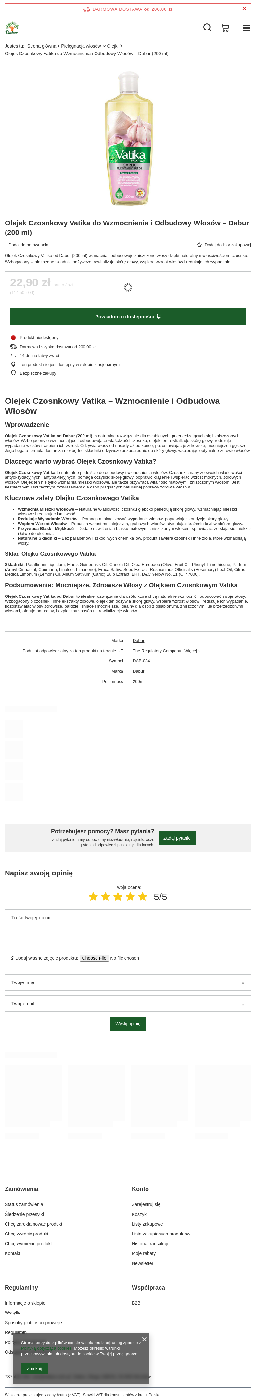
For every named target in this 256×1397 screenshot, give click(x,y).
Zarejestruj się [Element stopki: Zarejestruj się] (146, 1204)
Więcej (190, 650)
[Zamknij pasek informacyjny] (244, 9)
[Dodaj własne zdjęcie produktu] (123, 958)
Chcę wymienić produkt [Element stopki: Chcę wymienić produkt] (28, 1243)
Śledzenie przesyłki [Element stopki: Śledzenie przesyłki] (24, 1214)
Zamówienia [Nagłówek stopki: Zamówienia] (21, 1189)
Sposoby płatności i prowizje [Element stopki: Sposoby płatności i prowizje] (33, 1322)
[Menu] (246, 28)
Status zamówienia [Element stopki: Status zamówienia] (24, 1204)
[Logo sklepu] (12, 27)
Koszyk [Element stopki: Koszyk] (139, 1214)
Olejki (113, 46)
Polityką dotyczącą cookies (46, 1348)
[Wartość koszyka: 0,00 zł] (225, 28)
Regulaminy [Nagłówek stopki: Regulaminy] (21, 1287)
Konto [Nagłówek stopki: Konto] (140, 1189)
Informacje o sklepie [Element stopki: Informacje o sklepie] (25, 1303)
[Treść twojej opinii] (128, 925)
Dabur (138, 640)
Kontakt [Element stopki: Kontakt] (12, 1253)
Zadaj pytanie (177, 838)
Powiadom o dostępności (128, 316)
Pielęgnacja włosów (81, 46)
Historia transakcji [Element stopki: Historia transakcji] (150, 1243)
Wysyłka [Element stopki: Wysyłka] (13, 1312)
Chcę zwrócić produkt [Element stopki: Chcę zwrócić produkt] (26, 1233)
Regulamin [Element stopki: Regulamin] (16, 1332)
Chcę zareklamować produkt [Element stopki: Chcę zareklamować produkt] (33, 1224)
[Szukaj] (207, 28)
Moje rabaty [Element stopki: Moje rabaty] (144, 1253)
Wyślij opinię (128, 1023)
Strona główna (42, 46)
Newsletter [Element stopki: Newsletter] (142, 1263)
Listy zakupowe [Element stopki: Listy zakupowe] (147, 1224)
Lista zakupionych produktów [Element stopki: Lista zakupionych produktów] (161, 1233)
